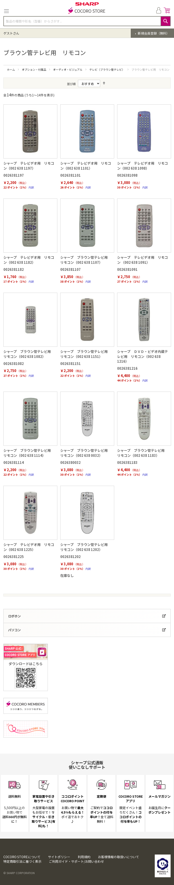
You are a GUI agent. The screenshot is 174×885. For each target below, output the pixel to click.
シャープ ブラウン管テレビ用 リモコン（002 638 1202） (85, 547)
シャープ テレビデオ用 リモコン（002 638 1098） (142, 165)
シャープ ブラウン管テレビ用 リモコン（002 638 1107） (85, 259)
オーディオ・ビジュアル (68, 69)
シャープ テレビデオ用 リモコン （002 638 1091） (142, 259)
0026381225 (13, 556)
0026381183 (127, 462)
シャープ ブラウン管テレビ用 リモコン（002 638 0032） (85, 453)
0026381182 (13, 269)
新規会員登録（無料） (153, 33)
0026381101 (70, 175)
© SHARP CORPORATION (19, 873)
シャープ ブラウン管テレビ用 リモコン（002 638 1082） (28, 354)
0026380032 (70, 462)
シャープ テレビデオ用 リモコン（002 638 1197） (28, 165)
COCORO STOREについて (22, 857)
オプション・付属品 (34, 69)
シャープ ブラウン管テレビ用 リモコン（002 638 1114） (28, 453)
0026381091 (127, 269)
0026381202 (70, 556)
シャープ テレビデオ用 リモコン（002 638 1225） (28, 547)
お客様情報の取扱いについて (118, 857)
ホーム (11, 69)
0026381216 (127, 368)
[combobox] (87, 21)
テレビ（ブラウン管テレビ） (107, 69)
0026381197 (13, 175)
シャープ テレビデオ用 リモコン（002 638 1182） (28, 259)
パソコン (14, 630)
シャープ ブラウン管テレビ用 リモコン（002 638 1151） (85, 354)
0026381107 (70, 269)
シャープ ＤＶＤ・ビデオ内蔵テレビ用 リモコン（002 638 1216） (142, 356)
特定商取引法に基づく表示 (22, 861)
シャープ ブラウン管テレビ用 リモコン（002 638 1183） (142, 453)
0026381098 (127, 175)
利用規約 (84, 857)
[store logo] (87, 11)
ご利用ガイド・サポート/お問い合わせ (76, 861)
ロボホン (14, 616)
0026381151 (70, 363)
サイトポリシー (59, 857)
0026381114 (13, 462)
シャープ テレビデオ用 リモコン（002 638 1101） (85, 165)
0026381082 (13, 363)
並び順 (71, 84)
